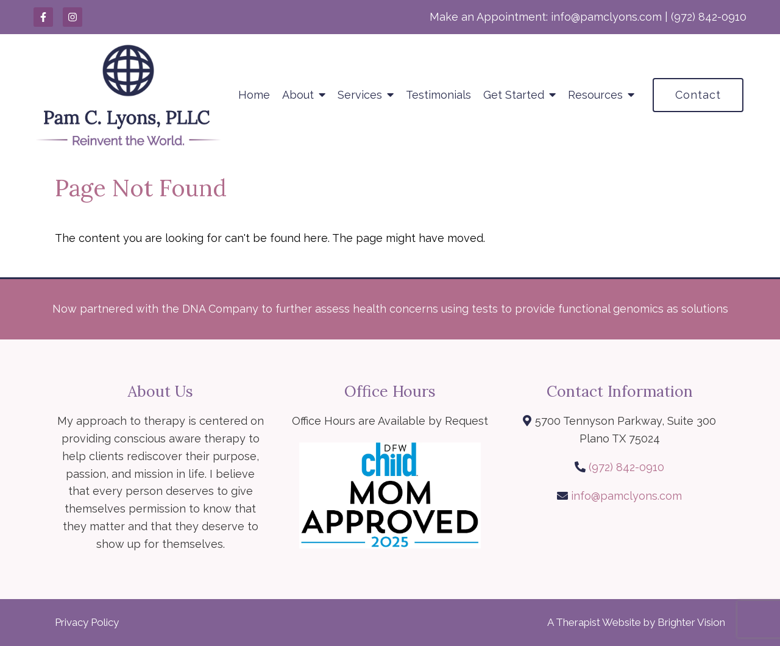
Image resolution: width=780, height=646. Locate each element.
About (298, 94)
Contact (698, 94)
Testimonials (438, 94)
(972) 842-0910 (626, 467)
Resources (595, 94)
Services (360, 94)
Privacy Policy (87, 622)
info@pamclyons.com (626, 495)
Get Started (513, 94)
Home (254, 94)
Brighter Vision (691, 622)
